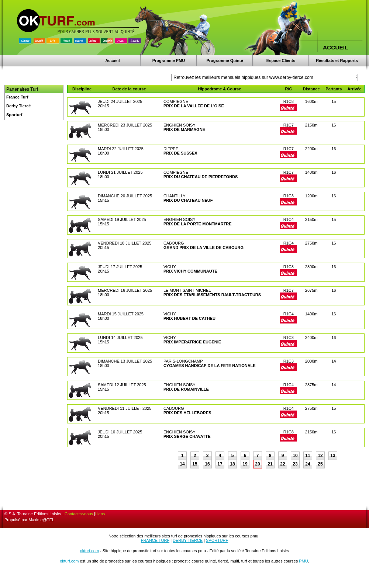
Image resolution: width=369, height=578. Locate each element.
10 (295, 455)
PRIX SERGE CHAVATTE (187, 436)
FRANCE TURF (155, 540)
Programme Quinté (224, 60)
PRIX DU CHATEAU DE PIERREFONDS (200, 176)
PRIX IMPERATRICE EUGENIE (192, 342)
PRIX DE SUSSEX (180, 153)
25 (320, 464)
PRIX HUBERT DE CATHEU (189, 318)
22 (282, 464)
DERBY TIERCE (188, 540)
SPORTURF (217, 540)
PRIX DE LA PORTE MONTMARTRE (197, 224)
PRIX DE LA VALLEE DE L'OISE (193, 106)
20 (257, 464)
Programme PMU (168, 60)
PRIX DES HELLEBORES (187, 413)
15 (194, 464)
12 (320, 455)
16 (207, 464)
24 (307, 464)
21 (270, 464)
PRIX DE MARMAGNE (184, 129)
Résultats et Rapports (337, 60)
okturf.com (89, 550)
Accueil (112, 60)
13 (332, 455)
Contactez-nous (79, 514)
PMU (303, 561)
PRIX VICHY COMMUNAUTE (190, 271)
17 (219, 464)
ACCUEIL (335, 47)
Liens (100, 514)
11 (307, 455)
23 (295, 464)
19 (244, 464)
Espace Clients (280, 60)
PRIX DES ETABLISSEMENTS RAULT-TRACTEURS (212, 295)
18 (232, 464)
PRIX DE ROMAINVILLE (186, 389)
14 (182, 464)
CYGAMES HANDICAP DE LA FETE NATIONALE (209, 365)
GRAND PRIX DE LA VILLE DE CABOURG (203, 247)
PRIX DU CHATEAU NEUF (188, 200)
